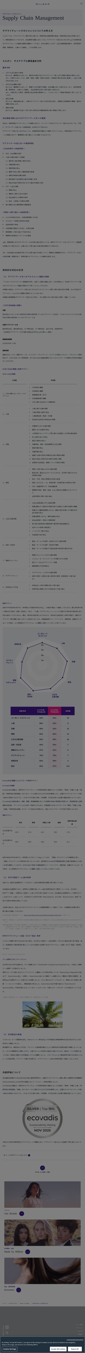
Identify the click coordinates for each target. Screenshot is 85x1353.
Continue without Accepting (75, 1339)
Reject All (74, 1349)
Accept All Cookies (58, 1349)
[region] (42, 1344)
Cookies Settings (9, 1349)
